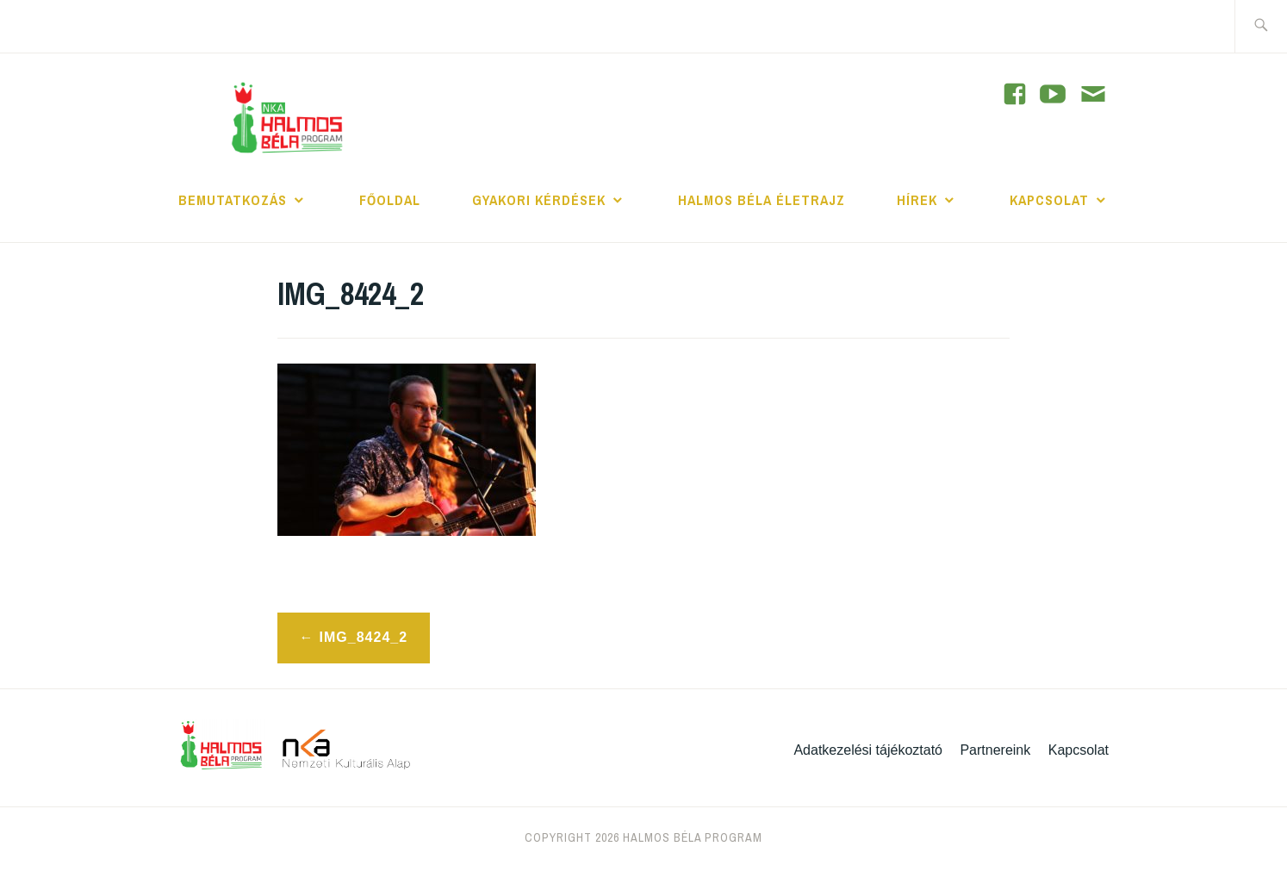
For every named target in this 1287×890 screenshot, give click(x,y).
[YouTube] (1015, 94)
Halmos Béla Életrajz (761, 199)
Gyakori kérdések (539, 199)
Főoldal (389, 199)
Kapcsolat (1049, 199)
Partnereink (995, 750)
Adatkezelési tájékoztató (867, 750)
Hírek (917, 199)
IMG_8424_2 (364, 637)
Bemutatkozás (232, 199)
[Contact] (1093, 95)
